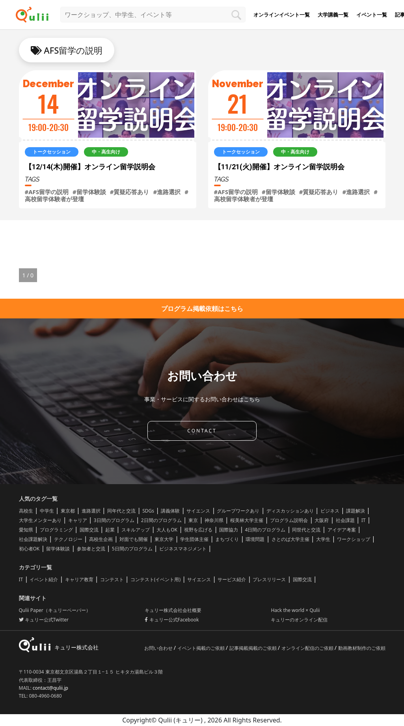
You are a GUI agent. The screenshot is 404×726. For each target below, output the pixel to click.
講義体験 (170, 510)
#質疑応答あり (129, 192)
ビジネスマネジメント (183, 548)
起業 (110, 529)
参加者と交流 (91, 548)
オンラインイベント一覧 (281, 14)
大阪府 (322, 520)
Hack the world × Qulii (295, 610)
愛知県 (26, 529)
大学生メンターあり (40, 520)
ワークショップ (353, 539)
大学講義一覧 (333, 14)
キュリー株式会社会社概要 (173, 610)
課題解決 (355, 510)
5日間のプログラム (132, 548)
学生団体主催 (194, 539)
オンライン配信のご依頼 (308, 648)
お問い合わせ (159, 648)
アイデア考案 (342, 529)
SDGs (148, 510)
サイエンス (198, 510)
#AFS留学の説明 (47, 192)
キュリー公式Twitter (44, 619)
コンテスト (112, 579)
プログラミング (56, 529)
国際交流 (89, 529)
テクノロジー (68, 539)
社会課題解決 (33, 539)
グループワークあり (238, 510)
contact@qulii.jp (50, 688)
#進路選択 (167, 192)
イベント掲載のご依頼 (201, 648)
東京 (193, 520)
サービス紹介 (232, 579)
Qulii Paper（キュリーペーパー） (55, 610)
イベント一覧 (371, 14)
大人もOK (166, 529)
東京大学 (164, 539)
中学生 (47, 510)
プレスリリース (269, 579)
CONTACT (201, 430)
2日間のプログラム (161, 520)
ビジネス (329, 510)
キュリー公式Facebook (172, 619)
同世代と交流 (306, 529)
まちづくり (227, 539)
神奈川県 (214, 520)
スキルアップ (135, 529)
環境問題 (255, 539)
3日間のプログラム (114, 520)
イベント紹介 (44, 579)
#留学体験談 (89, 192)
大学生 (323, 539)
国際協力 (228, 529)
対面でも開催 (133, 539)
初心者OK (29, 548)
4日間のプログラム (265, 529)
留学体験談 (58, 548)
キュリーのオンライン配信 (299, 619)
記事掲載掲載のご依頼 (253, 648)
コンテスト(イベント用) (155, 579)
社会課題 (345, 520)
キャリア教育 (79, 579)
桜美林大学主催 (246, 520)
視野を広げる (198, 529)
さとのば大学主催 (290, 539)
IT (363, 520)
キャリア (77, 520)
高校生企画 (101, 539)
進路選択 (91, 510)
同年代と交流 (121, 510)
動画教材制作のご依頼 (361, 648)
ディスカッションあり (290, 510)
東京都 (68, 510)
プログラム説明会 (289, 520)
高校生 (26, 510)
